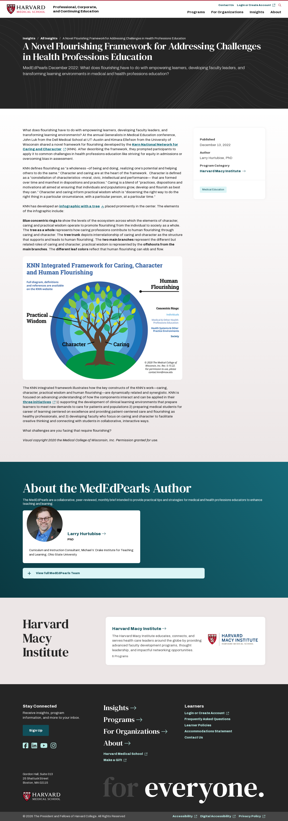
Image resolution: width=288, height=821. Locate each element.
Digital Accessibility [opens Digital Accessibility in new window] (215, 816)
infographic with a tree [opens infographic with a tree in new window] (79, 206)
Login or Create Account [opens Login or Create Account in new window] (204, 713)
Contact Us (226, 5)
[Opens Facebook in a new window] (25, 745)
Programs (196, 12)
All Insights (48, 38)
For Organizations (227, 12)
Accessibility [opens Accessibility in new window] (183, 816)
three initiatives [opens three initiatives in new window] (37, 402)
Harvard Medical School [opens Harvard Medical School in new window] (123, 753)
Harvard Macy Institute (220, 171)
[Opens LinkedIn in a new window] (34, 745)
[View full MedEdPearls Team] (114, 573)
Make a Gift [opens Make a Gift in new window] (113, 760)
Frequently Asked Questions (207, 719)
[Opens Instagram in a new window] (53, 745)
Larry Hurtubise (84, 534)
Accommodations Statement (208, 731)
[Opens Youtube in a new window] (43, 745)
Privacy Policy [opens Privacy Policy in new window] (250, 816)
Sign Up (35, 730)
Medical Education (213, 189)
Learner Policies (197, 725)
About (275, 12)
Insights (257, 12)
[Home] (26, 9)
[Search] (280, 5)
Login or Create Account (254, 5)
